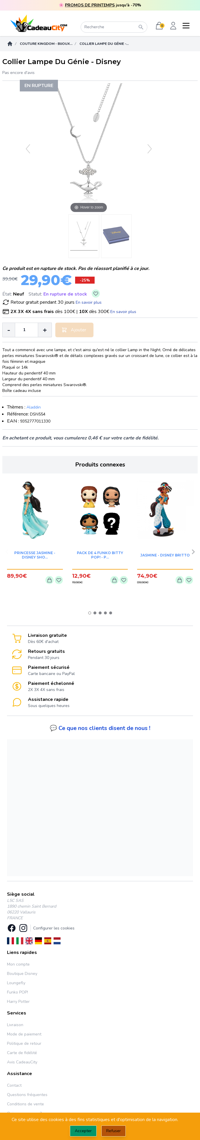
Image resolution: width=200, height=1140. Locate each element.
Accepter (83, 1131)
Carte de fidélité (22, 1053)
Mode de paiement (24, 1034)
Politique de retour (24, 1043)
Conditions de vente (25, 1104)
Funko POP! (17, 992)
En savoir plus (89, 302)
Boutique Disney (22, 973)
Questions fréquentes (27, 1094)
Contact (14, 1085)
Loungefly (16, 983)
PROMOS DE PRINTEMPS (90, 5)
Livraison (15, 1025)
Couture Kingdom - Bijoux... (46, 43)
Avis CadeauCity (22, 1062)
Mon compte (18, 964)
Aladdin (33, 407)
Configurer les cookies (54, 928)
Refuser (113, 1131)
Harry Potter (18, 1001)
